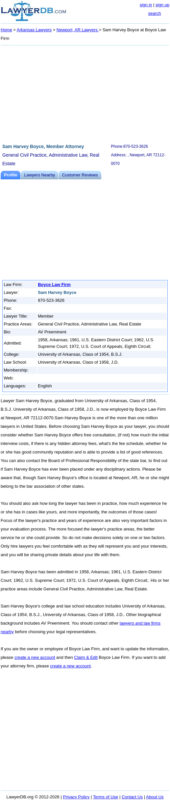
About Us (154, 796)
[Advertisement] (85, 93)
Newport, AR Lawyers (78, 29)
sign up (162, 4)
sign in (146, 4)
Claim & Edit (86, 657)
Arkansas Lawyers (34, 29)
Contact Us (132, 796)
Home (6, 29)
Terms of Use (105, 796)
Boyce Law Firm (54, 284)
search (154, 13)
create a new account (34, 657)
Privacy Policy (76, 796)
